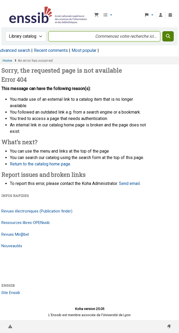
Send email (129, 183)
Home (7, 60)
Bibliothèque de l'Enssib (10, 8)
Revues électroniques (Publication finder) (36, 211)
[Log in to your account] (160, 15)
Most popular (84, 50)
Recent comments (51, 50)
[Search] (168, 36)
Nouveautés (11, 246)
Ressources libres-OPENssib (25, 222)
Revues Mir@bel (15, 234)
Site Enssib (10, 293)
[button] (96, 15)
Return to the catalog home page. (40, 163)
